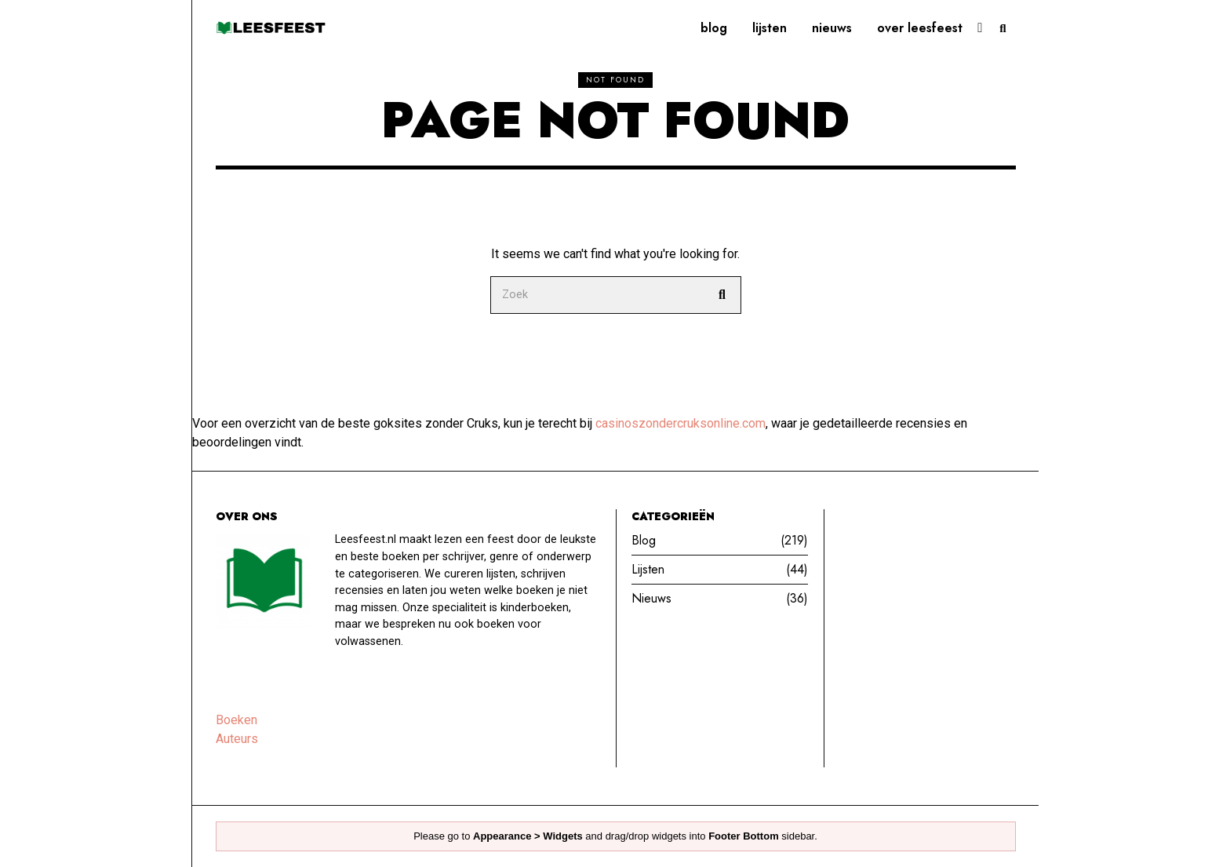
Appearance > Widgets (528, 836)
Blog (714, 28)
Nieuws (832, 28)
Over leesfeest (920, 28)
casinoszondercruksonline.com (680, 423)
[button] (722, 295)
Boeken (236, 719)
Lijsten (769, 28)
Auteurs (237, 738)
